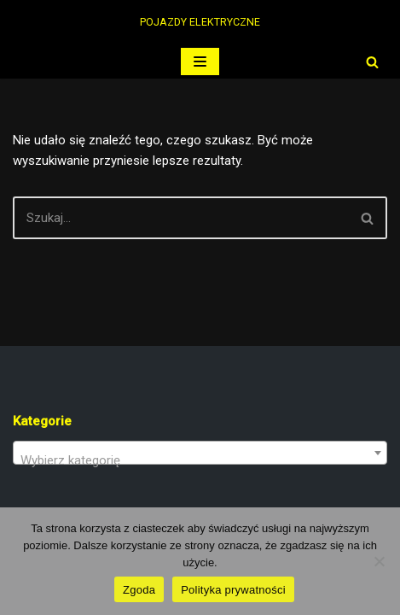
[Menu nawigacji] (200, 61)
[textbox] (200, 460)
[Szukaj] (372, 62)
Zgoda (139, 589)
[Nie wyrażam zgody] (378, 561)
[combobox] (200, 453)
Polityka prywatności (233, 589)
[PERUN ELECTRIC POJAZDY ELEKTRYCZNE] (200, 22)
